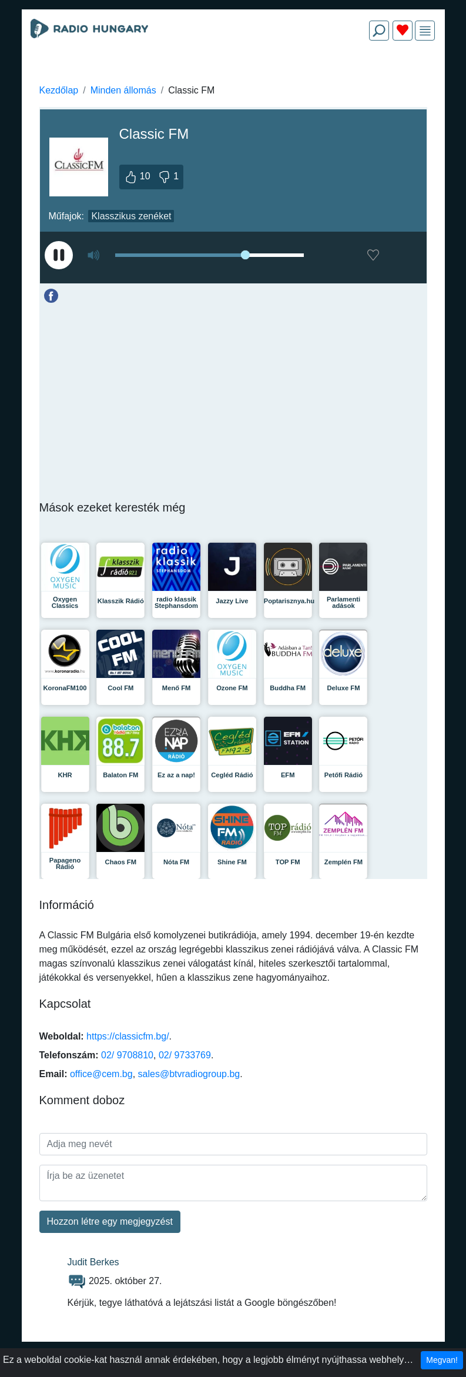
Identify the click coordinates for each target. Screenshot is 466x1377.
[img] (425, 31)
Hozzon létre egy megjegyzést (110, 1221)
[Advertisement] (233, 77)
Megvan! (442, 1360)
